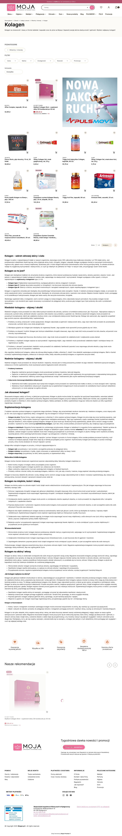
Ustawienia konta (34, 777)
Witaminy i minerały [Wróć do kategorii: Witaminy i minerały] (15, 50)
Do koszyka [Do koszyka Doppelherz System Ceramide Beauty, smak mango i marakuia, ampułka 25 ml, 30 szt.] (56, 229)
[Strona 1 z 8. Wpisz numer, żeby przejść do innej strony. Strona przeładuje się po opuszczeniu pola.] (96, 245)
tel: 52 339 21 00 (39, 812)
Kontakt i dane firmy (81, 777)
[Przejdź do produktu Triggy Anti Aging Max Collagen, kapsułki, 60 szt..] (75, 143)
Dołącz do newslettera (73, 747)
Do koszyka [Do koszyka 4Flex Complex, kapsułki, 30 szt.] (27, 100)
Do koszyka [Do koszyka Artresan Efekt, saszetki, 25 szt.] (114, 190)
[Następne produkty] (106, 245)
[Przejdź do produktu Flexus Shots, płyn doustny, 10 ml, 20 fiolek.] (18, 143)
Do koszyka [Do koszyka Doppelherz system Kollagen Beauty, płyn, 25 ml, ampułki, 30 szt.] (56, 190)
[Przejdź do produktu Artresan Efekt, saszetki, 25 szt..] (104, 181)
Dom (98, 785)
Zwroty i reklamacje (11, 774)
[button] (92, 8)
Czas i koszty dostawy (59, 777)
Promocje (100, 787)
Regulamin (77, 782)
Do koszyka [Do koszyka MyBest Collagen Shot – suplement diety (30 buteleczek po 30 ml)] (56, 100)
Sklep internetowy (60, 833)
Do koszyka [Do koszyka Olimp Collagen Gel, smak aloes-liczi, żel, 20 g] (114, 152)
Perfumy (100, 777)
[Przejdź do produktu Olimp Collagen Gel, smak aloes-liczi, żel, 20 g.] (104, 143)
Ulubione (31, 779)
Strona (92, 245)
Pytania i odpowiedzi (12, 777)
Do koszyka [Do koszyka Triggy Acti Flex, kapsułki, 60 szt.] (85, 190)
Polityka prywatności (81, 779)
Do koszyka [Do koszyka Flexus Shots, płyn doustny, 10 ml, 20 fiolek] (27, 152)
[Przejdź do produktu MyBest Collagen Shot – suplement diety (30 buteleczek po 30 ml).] (47, 91)
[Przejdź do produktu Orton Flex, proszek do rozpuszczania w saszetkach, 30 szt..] (18, 219)
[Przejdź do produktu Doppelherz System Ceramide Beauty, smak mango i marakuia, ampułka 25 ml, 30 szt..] (47, 219)
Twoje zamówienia (34, 774)
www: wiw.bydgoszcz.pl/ (42, 816)
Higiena (99, 779)
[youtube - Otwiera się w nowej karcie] (71, 795)
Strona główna (8, 20)
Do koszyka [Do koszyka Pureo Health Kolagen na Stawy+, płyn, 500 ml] (27, 190)
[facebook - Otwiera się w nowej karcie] (67, 795)
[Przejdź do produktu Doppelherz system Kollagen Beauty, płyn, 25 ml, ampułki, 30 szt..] (47, 181)
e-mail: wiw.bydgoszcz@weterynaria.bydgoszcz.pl (51, 814)
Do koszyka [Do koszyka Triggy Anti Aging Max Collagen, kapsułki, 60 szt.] (85, 152)
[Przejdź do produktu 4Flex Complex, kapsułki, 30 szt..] (18, 91)
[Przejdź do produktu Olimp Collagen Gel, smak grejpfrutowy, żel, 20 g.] (47, 143)
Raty (6, 779)
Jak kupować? (79, 785)
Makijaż (99, 774)
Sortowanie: (8, 68)
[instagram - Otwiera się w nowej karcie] (63, 795)
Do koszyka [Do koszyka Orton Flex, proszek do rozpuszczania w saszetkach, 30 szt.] (27, 229)
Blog (75, 787)
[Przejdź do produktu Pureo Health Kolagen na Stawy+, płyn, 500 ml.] (18, 181)
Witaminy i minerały (36, 20)
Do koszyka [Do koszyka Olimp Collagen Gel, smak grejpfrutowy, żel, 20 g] (56, 152)
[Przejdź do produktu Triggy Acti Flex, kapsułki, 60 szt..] (75, 181)
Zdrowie (16, 20)
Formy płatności (56, 774)
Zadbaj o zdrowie (24, 20)
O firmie (76, 774)
